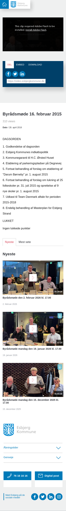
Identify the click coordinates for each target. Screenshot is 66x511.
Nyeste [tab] (9, 242)
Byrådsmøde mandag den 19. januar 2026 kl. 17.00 (32, 348)
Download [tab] (35, 64)
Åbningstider (32, 447)
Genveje (32, 457)
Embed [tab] (20, 64)
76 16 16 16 (17, 476)
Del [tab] (9, 64)
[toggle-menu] (4, 4)
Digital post (48, 476)
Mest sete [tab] (25, 242)
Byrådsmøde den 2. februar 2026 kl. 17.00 (27, 297)
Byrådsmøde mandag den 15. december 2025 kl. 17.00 (31, 401)
